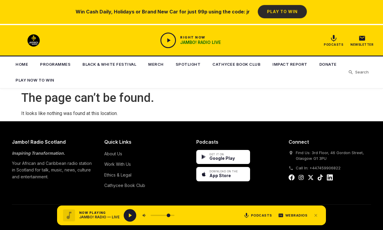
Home (22, 64)
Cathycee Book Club (236, 64)
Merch (156, 64)
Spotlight (188, 64)
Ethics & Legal (117, 174)
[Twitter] (311, 178)
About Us (113, 153)
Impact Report (289, 64)
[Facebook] (292, 178)
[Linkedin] (330, 178)
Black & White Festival (109, 64)
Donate (328, 64)
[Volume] (162, 215)
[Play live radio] (130, 215)
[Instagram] (301, 178)
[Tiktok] (320, 178)
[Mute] (144, 215)
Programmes (55, 64)
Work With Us (117, 164)
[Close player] (316, 215)
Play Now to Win (35, 80)
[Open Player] (191, 40)
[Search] (358, 72)
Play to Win (282, 11)
